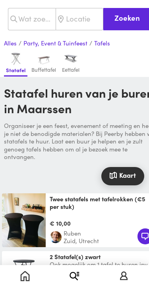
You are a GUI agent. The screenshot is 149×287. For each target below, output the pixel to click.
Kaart (122, 175)
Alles (10, 43)
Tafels (102, 43)
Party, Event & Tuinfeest (55, 43)
